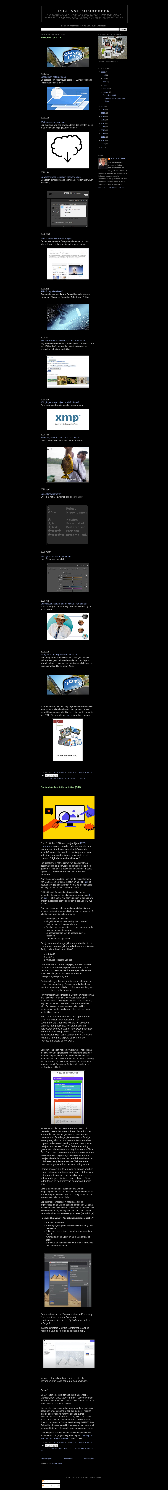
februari (106, 89)
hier (69, 715)
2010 (103, 140)
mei (104, 78)
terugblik (81, 778)
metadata (82, 1448)
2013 (103, 130)
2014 (103, 127)
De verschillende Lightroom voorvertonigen (61, 177)
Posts (46, 1481)
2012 (103, 134)
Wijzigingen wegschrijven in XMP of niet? (60, 402)
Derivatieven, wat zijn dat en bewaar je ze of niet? (64, 604)
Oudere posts (89, 1458)
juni (104, 75)
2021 (103, 72)
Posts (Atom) (57, 1463)
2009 (103, 144)
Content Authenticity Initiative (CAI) (61, 787)
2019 (103, 110)
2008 (103, 147)
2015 (103, 123)
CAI (49, 1448)
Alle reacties (51, 1486)
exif (66, 1448)
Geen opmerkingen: (83, 772)
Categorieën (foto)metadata (53, 77)
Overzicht (71, 778)
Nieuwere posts (46, 1458)
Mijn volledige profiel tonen (111, 188)
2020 (103, 106)
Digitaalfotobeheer (84, 11)
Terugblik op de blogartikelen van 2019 (59, 654)
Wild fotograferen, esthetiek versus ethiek (60, 438)
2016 (103, 120)
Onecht (90, 1448)
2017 (103, 116)
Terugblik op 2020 (51, 37)
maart (105, 85)
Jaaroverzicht (59, 778)
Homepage (68, 1458)
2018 (103, 113)
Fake (71, 1448)
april (105, 82)
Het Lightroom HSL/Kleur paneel (56, 556)
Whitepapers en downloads (53, 122)
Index (50, 778)
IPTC (75, 1448)
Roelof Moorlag (118, 158)
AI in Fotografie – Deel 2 (52, 291)
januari (106, 92)
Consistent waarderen (51, 494)
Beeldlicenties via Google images (56, 238)
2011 (103, 137)
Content (54, 1448)
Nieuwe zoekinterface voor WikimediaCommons (63, 340)
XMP (42, 1450)
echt (61, 1448)
